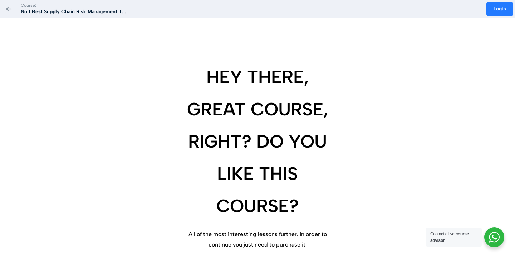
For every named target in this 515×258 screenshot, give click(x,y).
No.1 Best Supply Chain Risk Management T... (73, 12)
